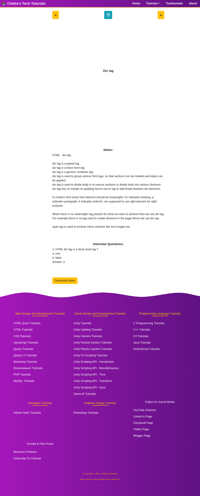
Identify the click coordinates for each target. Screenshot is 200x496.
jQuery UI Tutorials (25, 355)
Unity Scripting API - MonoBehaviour (96, 368)
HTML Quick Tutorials (27, 323)
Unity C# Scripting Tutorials (90, 355)
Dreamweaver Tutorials (28, 368)
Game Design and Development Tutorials (100, 313)
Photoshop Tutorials (85, 412)
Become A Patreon (25, 451)
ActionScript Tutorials (146, 349)
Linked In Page (142, 416)
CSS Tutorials (22, 336)
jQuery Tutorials (23, 349)
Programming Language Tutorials (160, 313)
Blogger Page (141, 435)
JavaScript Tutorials (26, 342)
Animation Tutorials (40, 403)
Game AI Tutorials (84, 393)
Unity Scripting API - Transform (92, 380)
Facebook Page (143, 422)
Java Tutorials (142, 342)
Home (136, 3)
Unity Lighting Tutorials (87, 329)
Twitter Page (141, 429)
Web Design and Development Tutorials (40, 313)
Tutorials (152, 3)
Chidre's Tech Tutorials (24, 3)
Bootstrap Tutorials (25, 361)
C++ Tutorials (141, 329)
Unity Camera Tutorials (87, 336)
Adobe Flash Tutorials (27, 412)
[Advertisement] (108, 45)
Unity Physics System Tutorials (92, 349)
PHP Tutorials (22, 374)
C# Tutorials (140, 336)
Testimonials (174, 3)
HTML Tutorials (23, 329)
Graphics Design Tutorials (100, 403)
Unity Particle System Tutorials (92, 342)
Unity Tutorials (82, 323)
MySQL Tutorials (24, 380)
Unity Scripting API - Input (89, 387)
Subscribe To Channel (27, 458)
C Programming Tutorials (149, 323)
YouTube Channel (144, 410)
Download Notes (65, 280)
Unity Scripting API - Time (89, 374)
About (193, 3)
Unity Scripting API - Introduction (93, 361)
